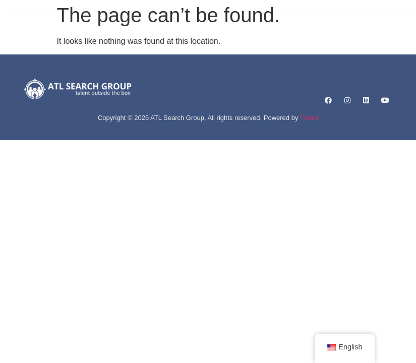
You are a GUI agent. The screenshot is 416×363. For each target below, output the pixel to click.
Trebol (309, 118)
